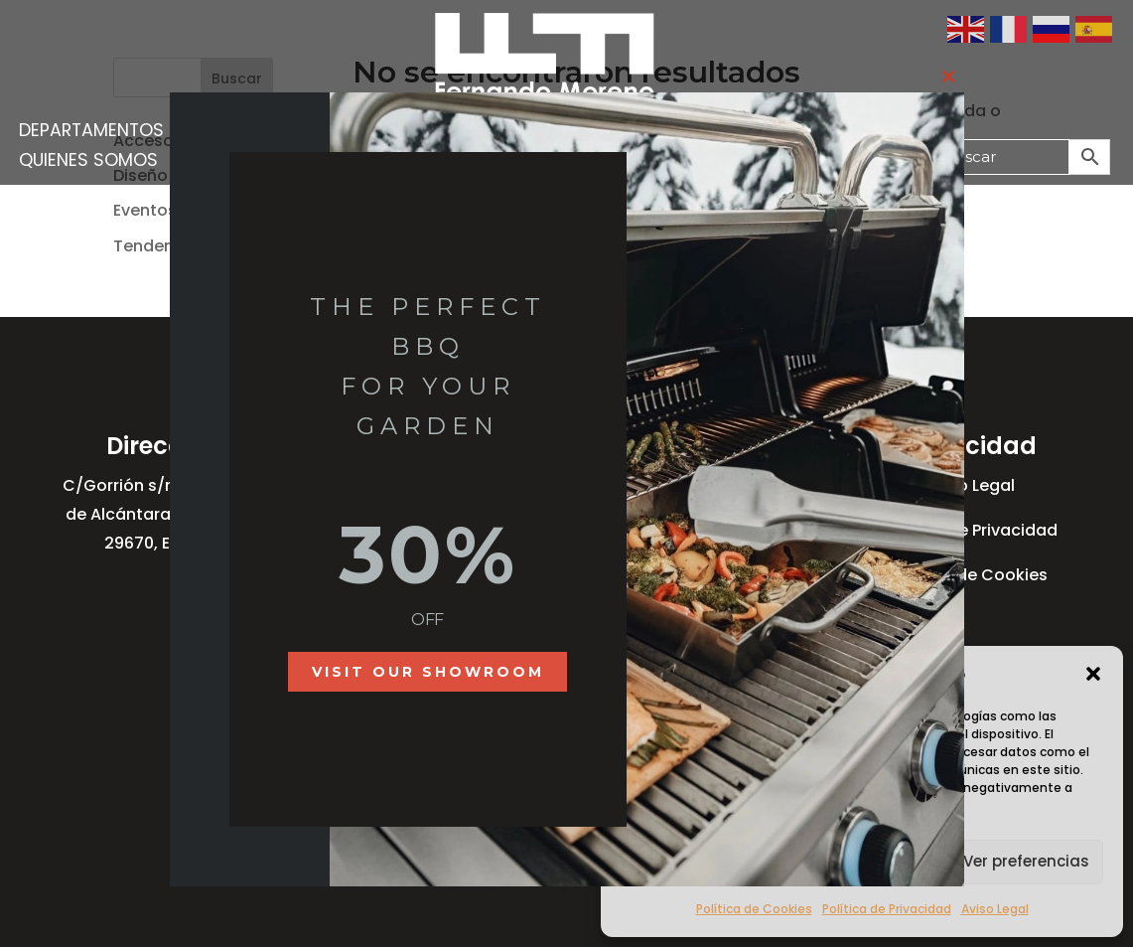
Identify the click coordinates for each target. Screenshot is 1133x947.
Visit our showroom (428, 672)
